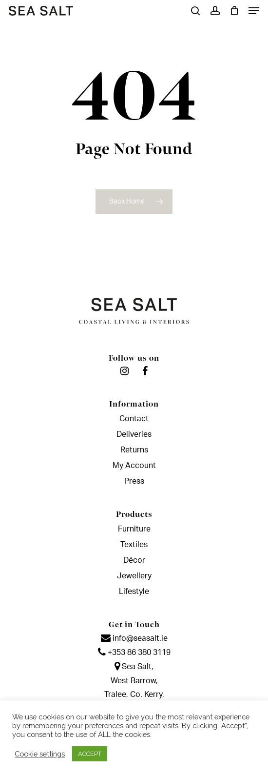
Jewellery (134, 576)
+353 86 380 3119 (134, 652)
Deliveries (134, 434)
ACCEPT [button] (89, 753)
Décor (134, 560)
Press (134, 481)
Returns (134, 450)
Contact (134, 419)
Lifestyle (134, 591)
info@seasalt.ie (134, 638)
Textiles (134, 545)
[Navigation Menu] (254, 11)
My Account (134, 466)
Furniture (134, 529)
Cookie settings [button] (40, 754)
